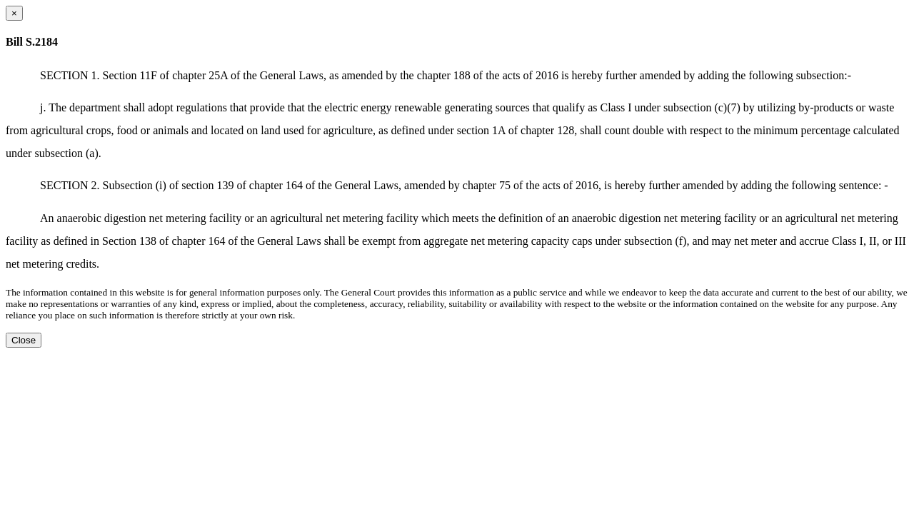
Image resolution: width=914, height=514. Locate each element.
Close (23, 340)
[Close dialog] (14, 13)
